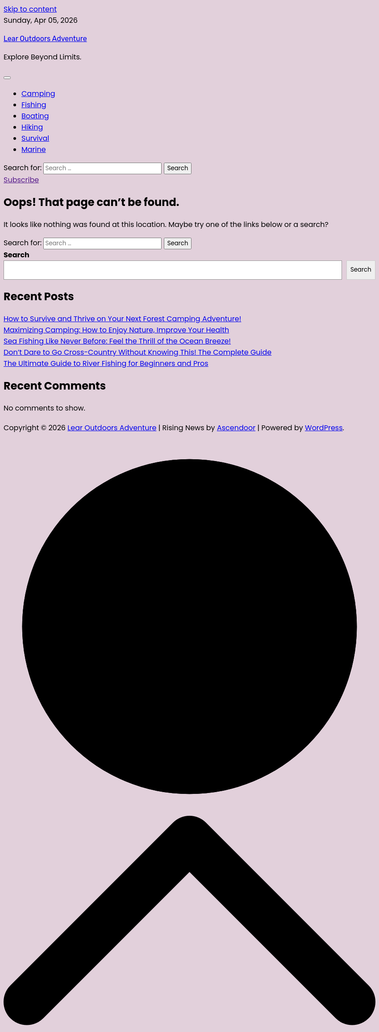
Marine (33, 149)
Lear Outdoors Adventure (45, 38)
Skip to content (30, 9)
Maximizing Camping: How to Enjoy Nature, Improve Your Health (116, 330)
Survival (35, 138)
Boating (35, 116)
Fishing (33, 105)
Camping (38, 93)
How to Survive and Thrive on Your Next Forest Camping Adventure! (122, 319)
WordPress (324, 428)
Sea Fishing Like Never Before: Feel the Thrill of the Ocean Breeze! (117, 341)
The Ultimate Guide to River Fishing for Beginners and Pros (106, 363)
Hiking (32, 127)
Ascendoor (236, 428)
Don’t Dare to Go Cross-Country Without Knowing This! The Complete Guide (137, 352)
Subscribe (21, 180)
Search (16, 255)
